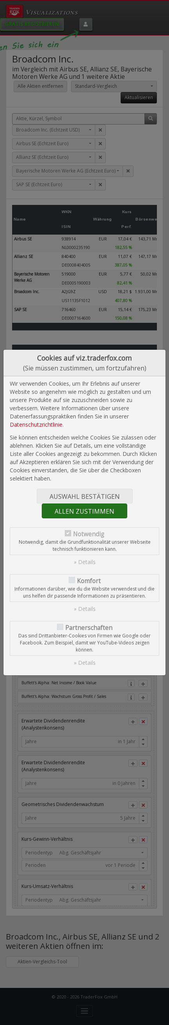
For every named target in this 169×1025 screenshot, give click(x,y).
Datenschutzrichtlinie (36, 424)
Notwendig (88, 534)
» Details (85, 562)
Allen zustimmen (84, 511)
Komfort (89, 581)
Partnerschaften (88, 628)
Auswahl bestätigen (85, 496)
